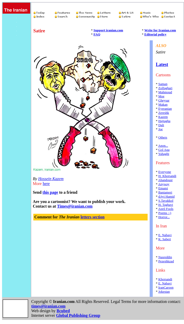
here (46, 183)
